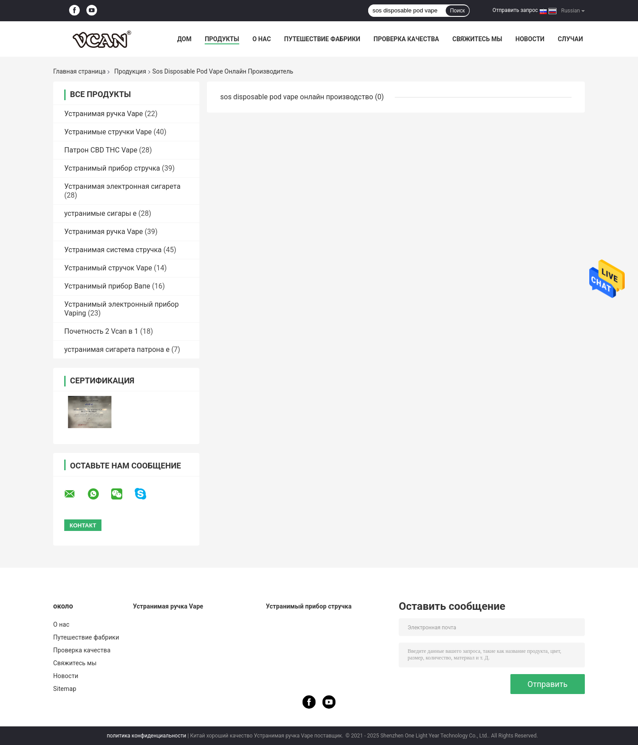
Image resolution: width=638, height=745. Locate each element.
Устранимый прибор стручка (112, 168)
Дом (184, 39)
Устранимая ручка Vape (103, 113)
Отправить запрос (515, 10)
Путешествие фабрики (322, 39)
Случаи (570, 39)
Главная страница (79, 71)
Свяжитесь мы (477, 39)
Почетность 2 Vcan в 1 (101, 331)
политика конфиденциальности (146, 736)
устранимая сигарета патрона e (117, 349)
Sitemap (64, 688)
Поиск (457, 11)
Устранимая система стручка (113, 250)
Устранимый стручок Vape (108, 268)
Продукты (222, 39)
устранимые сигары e (100, 213)
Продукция (130, 71)
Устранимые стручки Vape (108, 132)
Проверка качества (406, 39)
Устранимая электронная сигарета (122, 186)
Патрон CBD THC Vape (100, 150)
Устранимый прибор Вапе (107, 286)
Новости (530, 39)
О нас (262, 39)
